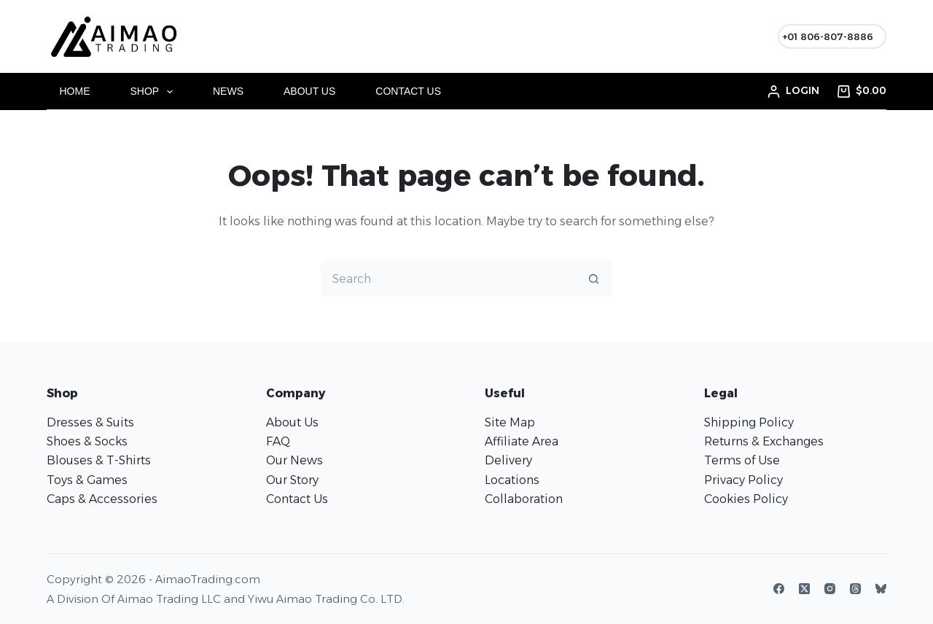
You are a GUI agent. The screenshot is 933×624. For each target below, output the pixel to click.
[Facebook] (778, 588)
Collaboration (524, 499)
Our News (294, 460)
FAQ (278, 441)
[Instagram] (829, 588)
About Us (309, 91)
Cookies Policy (746, 499)
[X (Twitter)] (804, 588)
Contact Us (408, 91)
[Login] (793, 90)
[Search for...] (448, 278)
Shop (154, 92)
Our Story (292, 480)
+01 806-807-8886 (827, 36)
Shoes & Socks (87, 441)
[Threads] (855, 588)
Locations (512, 480)
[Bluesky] (880, 588)
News (228, 91)
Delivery (508, 460)
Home (75, 91)
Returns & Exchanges (764, 441)
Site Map (510, 422)
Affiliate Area (521, 441)
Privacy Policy (743, 480)
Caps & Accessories (102, 499)
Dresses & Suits (90, 422)
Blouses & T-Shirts (99, 460)
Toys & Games (87, 480)
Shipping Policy (749, 422)
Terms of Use (742, 460)
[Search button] (594, 278)
